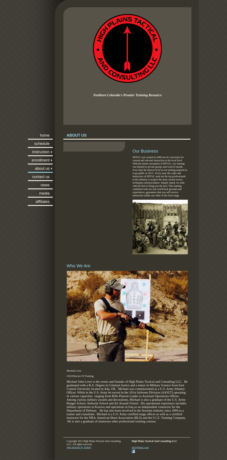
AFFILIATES (43, 202)
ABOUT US (42, 168)
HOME (45, 135)
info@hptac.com (140, 447)
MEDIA (44, 193)
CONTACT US (41, 177)
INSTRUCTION (41, 152)
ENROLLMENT (41, 160)
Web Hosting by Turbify (79, 447)
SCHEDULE (42, 144)
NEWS (45, 185)
